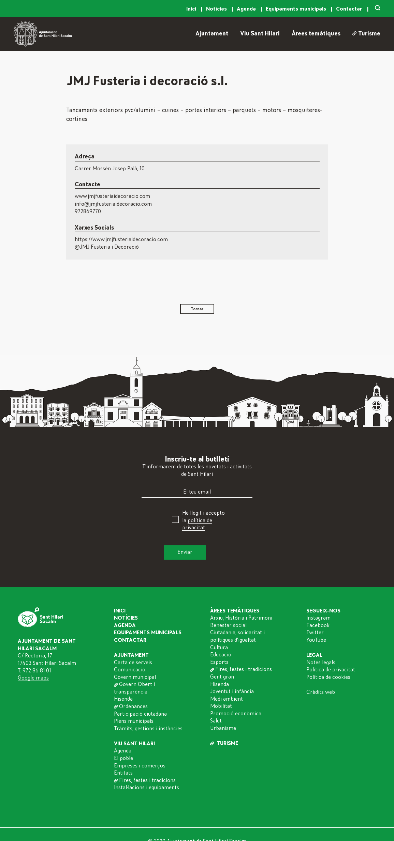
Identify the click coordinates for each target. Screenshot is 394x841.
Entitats (123, 773)
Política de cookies (328, 677)
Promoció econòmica (235, 713)
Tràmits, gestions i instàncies (148, 728)
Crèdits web (320, 692)
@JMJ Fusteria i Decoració (107, 247)
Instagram (318, 618)
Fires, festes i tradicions (145, 780)
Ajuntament (211, 34)
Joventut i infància (232, 691)
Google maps (33, 678)
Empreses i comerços (139, 765)
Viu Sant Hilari (260, 34)
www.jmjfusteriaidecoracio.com (112, 196)
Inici (192, 9)
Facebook (318, 625)
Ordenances (131, 706)
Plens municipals (134, 721)
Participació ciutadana (140, 714)
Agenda (247, 9)
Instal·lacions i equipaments (146, 787)
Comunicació (129, 669)
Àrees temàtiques (316, 34)
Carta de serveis (133, 662)
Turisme (366, 34)
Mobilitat (221, 706)
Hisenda (123, 699)
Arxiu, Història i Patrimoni (241, 618)
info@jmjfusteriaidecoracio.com (113, 204)
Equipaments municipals (296, 9)
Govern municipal (135, 677)
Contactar (350, 9)
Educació (220, 654)
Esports (219, 662)
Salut (216, 720)
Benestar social (228, 625)
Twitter (315, 632)
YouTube (316, 640)
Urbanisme (223, 728)
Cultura (219, 647)
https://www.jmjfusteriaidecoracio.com (121, 239)
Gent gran (222, 677)
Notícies (217, 9)
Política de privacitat (330, 669)
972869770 (88, 211)
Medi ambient (226, 699)
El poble (123, 758)
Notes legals (320, 662)
